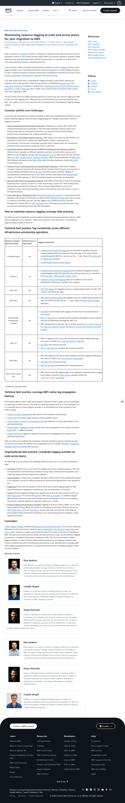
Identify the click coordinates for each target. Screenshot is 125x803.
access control (52, 75)
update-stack (47, 259)
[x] (83, 790)
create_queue (78, 358)
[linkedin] (91, 790)
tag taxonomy (65, 83)
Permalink (70, 45)
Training (40, 746)
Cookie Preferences (36, 796)
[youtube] (103, 790)
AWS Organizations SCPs (16, 510)
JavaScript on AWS (72, 769)
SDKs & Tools (70, 746)
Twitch (92, 89)
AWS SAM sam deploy (91, 300)
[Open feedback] (122, 401)
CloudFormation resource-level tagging (55, 262)
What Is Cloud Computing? (21, 746)
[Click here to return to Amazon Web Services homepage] (8, 12)
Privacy (12, 796)
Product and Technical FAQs (49, 764)
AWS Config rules (22, 89)
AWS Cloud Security (18, 763)
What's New (15, 767)
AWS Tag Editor (38, 203)
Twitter (92, 81)
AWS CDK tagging (47, 289)
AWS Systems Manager (96, 50)
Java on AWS (69, 760)
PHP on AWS (69, 764)
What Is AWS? (16, 741)
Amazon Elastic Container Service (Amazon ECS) (25, 421)
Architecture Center (45, 760)
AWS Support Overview (101, 760)
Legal (93, 774)
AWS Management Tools (97, 58)
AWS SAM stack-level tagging (52, 298)
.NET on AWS (69, 750)
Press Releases (16, 777)
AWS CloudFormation (24, 157)
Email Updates (94, 92)
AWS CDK (76, 157)
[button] (121, 3)
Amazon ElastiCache (15, 434)
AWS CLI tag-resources (49, 318)
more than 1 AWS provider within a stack (60, 276)
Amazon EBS (72, 174)
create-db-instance (68, 341)
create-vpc (80, 341)
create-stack (96, 256)
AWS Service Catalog (96, 52)
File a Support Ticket (100, 746)
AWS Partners (43, 774)
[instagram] (95, 790)
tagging (64, 67)
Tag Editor (44, 312)
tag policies (9, 89)
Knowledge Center (99, 755)
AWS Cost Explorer (54, 496)
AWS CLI (11, 157)
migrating (24, 54)
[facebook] (87, 790)
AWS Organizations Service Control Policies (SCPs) (59, 86)
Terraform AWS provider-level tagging (55, 271)
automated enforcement (14, 86)
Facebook (92, 84)
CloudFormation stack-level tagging (54, 250)
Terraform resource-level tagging (53, 279)
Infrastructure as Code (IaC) (52, 195)
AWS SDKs (37, 160)
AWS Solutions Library (46, 755)
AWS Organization (14, 496)
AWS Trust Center (44, 750)
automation (38, 75)
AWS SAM (73, 160)
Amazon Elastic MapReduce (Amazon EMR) (23, 427)
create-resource (65, 375)
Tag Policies (34, 510)
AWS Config (92, 41)
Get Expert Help (98, 764)
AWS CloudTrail (94, 44)
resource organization (13, 75)
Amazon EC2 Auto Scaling (17, 414)
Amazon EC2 (65, 169)
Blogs (12, 772)
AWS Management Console (45, 155)
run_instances (66, 358)
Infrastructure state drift (59, 198)
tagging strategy (16, 526)
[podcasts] (106, 790)
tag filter (37, 496)
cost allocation (27, 75)
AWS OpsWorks (94, 47)
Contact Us (95, 741)
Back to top (62, 781)
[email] (110, 790)
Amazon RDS (41, 172)
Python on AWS (70, 755)
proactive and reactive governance (48, 526)
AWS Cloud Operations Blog (16, 30)
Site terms (22, 796)
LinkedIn (92, 86)
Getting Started (43, 741)
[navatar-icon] (119, 3)
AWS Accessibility (98, 769)
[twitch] (99, 790)
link (64, 414)
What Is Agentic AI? (18, 750)
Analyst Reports (44, 769)
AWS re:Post (96, 750)
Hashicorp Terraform (40, 157)
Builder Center (70, 741)
